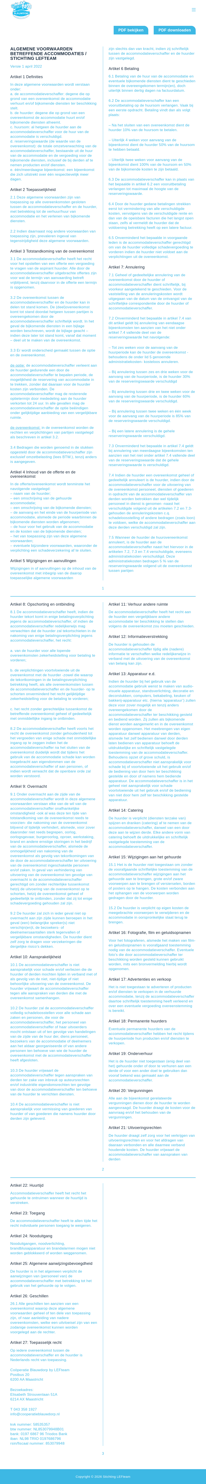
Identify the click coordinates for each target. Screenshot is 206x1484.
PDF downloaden (174, 30)
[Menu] (194, 10)
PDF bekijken (131, 30)
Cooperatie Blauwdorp (59, 9)
